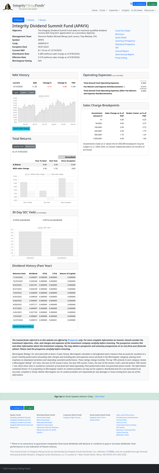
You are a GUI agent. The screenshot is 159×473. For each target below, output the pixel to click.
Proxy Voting (121, 57)
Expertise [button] (114, 10)
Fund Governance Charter (126, 425)
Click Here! (100, 396)
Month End (30, 146)
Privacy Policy (121, 420)
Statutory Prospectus (125, 44)
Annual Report (122, 51)
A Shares (18, 20)
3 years (23, 92)
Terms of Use (121, 422)
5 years (31, 92)
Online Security (122, 432)
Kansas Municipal (43, 417)
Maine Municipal (43, 420)
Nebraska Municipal (44, 422)
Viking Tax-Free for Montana (48, 427)
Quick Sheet (120, 37)
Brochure (119, 34)
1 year (15, 92)
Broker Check (123, 435)
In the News (136, 10)
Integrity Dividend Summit (20, 420)
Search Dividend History (23, 326)
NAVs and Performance (125, 415)
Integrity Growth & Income (20, 422)
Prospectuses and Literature (127, 417)
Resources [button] (149, 10)
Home (95, 10)
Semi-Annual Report (124, 54)
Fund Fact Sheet (122, 30)
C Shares (30, 20)
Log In (152, 4)
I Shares (42, 20)
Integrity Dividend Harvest (20, 417)
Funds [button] (103, 10)
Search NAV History (21, 128)
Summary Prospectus (125, 41)
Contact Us (139, 4)
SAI (116, 47)
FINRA (111, 451)
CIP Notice (120, 427)
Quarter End (18, 146)
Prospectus (73, 340)
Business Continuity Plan (126, 430)
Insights (125, 10)
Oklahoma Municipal (45, 425)
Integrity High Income (71, 417)
